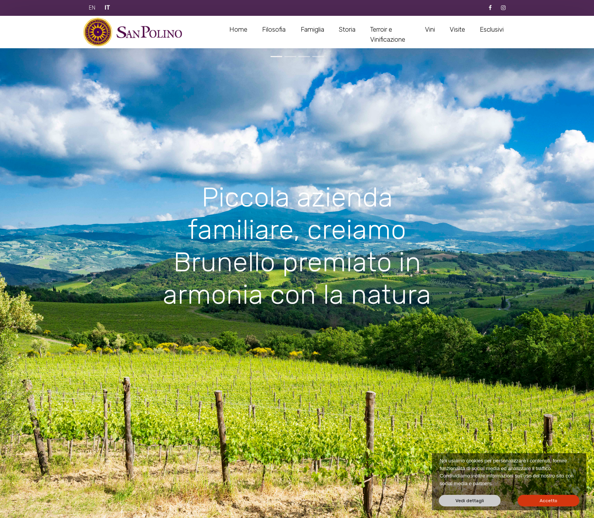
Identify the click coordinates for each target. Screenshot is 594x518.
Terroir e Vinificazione (387, 34)
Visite (457, 29)
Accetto (548, 500)
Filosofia (274, 29)
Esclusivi (492, 29)
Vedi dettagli (469, 500)
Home (238, 29)
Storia (347, 29)
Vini (430, 29)
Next (297, 502)
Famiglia (312, 29)
